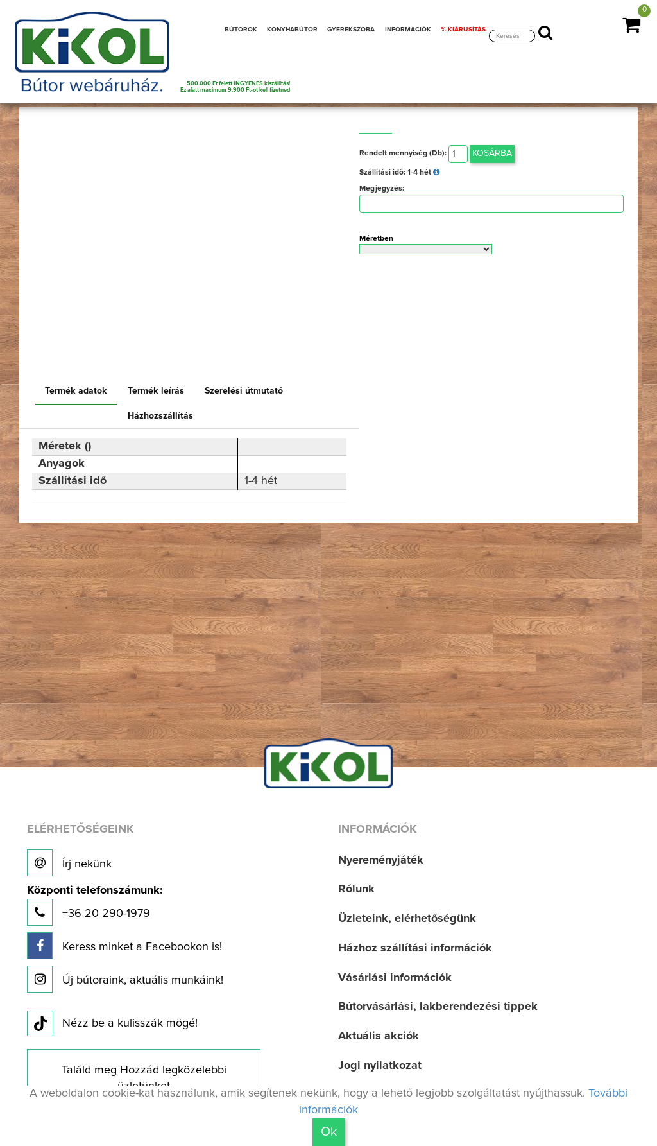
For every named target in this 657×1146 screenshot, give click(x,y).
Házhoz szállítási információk (415, 948)
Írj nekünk (69, 862)
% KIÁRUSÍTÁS (463, 29)
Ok (329, 1131)
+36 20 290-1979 (94, 905)
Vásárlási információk (395, 978)
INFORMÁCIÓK (408, 29)
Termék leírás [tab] (156, 390)
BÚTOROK (241, 29)
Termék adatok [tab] (76, 390)
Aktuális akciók (378, 1036)
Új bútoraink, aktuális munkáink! (125, 979)
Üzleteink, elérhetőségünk (407, 919)
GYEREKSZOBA (351, 29)
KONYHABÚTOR (292, 29)
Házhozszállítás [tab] (160, 416)
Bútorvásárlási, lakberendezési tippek (438, 1006)
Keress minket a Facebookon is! (124, 945)
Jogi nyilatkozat (380, 1066)
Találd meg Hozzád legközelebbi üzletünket (144, 1078)
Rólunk (356, 889)
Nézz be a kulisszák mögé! (112, 1024)
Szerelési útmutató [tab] (244, 390)
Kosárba (492, 153)
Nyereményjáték (380, 860)
